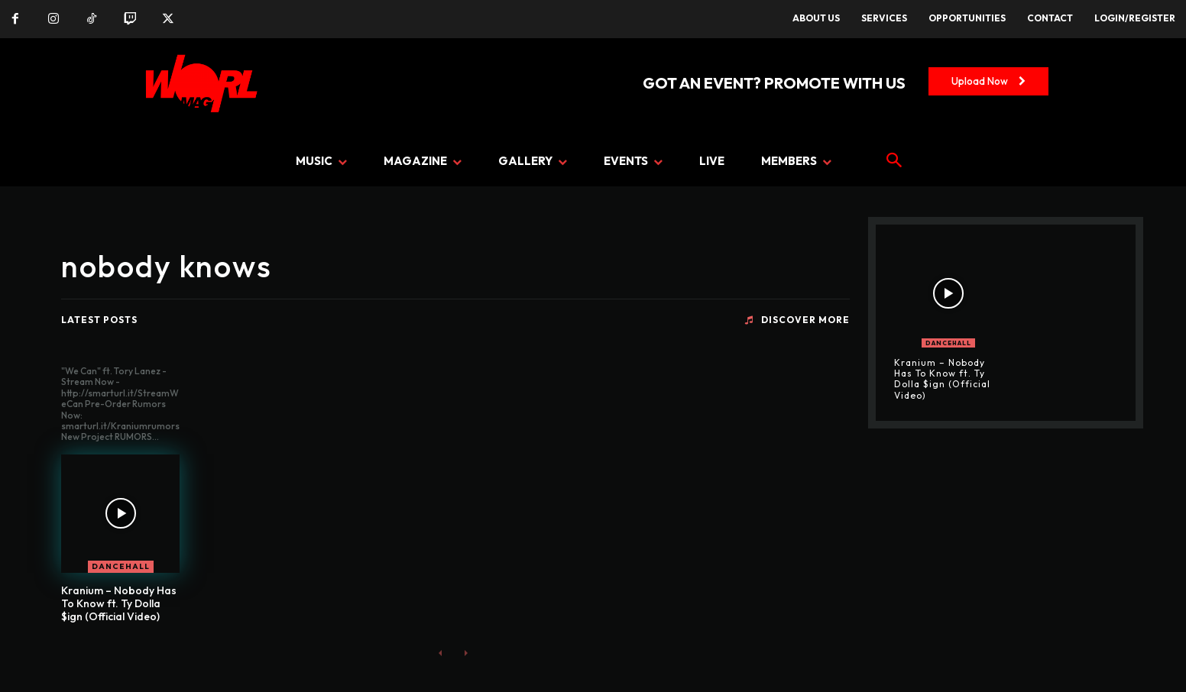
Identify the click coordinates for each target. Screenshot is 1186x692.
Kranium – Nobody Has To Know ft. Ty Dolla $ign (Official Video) (119, 603)
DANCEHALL (121, 566)
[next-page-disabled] (465, 651)
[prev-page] (440, 651)
